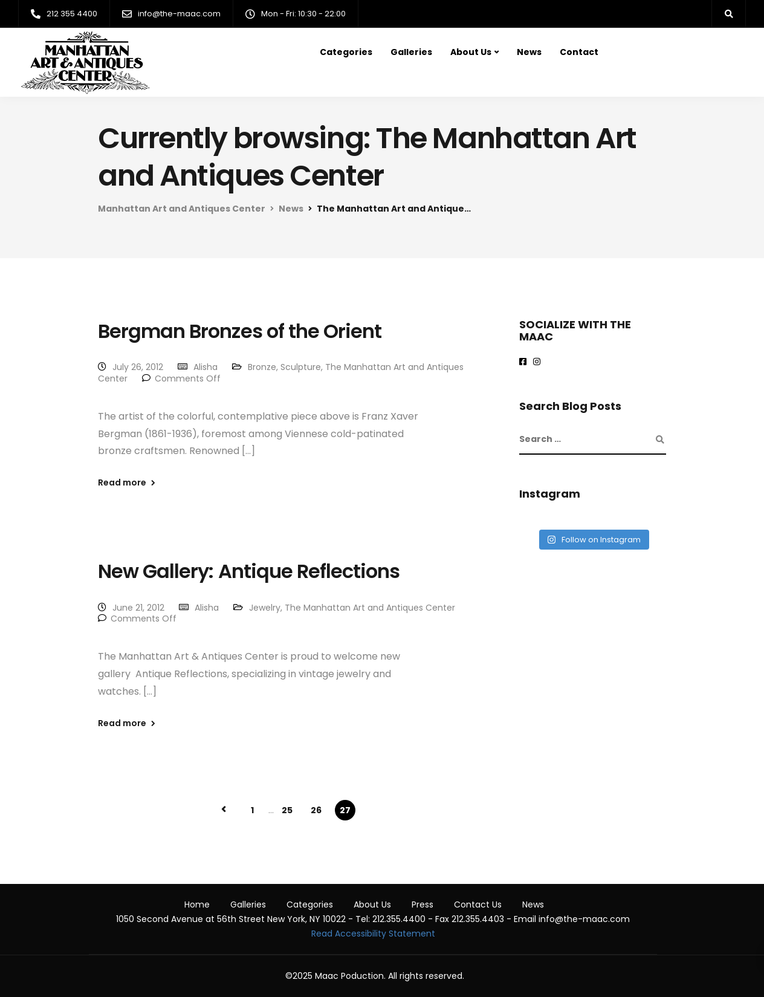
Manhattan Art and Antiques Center (181, 209)
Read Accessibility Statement (373, 933)
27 (345, 810)
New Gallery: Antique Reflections (249, 571)
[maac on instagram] (539, 362)
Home (197, 904)
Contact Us (478, 904)
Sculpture (300, 367)
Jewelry (264, 608)
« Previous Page (223, 809)
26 (316, 810)
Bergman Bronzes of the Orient (239, 331)
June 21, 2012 (138, 608)
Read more (122, 482)
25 (287, 810)
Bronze (262, 367)
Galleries (411, 52)
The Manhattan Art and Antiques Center (370, 608)
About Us (470, 52)
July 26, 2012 (137, 367)
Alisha (205, 367)
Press (422, 904)
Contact (579, 52)
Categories (346, 52)
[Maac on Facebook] (525, 362)
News (529, 52)
